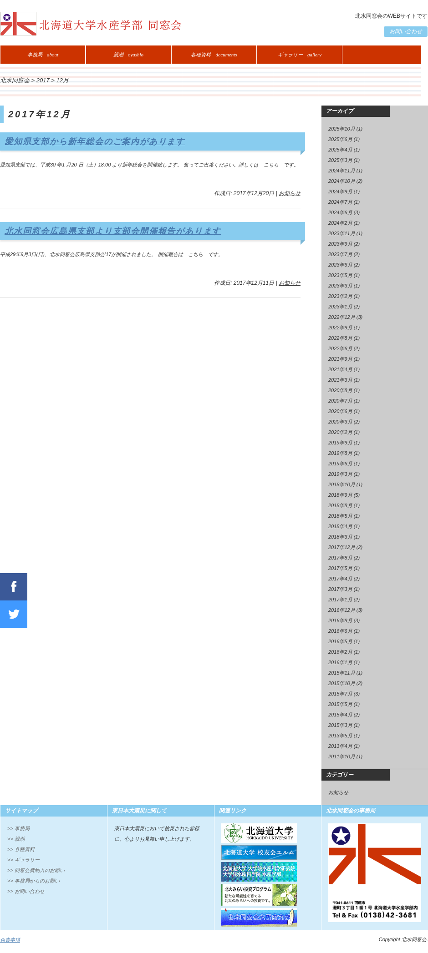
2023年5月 (340, 275)
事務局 (42, 54)
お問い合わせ (405, 31)
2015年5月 (340, 704)
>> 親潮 (16, 839)
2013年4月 (340, 746)
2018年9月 (340, 495)
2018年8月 (340, 505)
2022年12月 (341, 317)
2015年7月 (340, 693)
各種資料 (214, 54)
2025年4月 (340, 149)
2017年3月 (340, 589)
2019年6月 (340, 463)
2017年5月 (340, 568)
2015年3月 (340, 725)
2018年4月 (340, 526)
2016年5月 (340, 641)
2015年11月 (341, 673)
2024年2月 (340, 223)
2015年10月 (341, 683)
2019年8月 (340, 453)
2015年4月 (340, 714)
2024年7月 (340, 202)
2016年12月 (341, 610)
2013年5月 (340, 735)
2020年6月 (340, 411)
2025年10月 (341, 128)
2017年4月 (340, 578)
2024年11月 (341, 170)
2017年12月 (341, 547)
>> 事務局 (18, 828)
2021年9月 (340, 359)
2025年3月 (340, 160)
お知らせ (290, 193)
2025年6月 (340, 139)
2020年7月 (340, 400)
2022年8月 (340, 338)
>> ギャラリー (23, 859)
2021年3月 (340, 380)
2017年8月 (340, 557)
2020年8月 (340, 390)
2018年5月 (340, 516)
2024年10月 (341, 181)
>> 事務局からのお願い (33, 880)
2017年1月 (340, 599)
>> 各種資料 (21, 849)
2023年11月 (341, 233)
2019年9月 (340, 442)
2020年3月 (340, 421)
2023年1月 (340, 306)
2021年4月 (340, 369)
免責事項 (10, 940)
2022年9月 (340, 327)
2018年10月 (341, 484)
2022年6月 (340, 348)
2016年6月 (340, 631)
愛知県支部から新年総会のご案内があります (95, 141)
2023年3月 (340, 285)
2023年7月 (340, 254)
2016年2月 (340, 652)
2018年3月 (340, 537)
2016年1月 (340, 662)
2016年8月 (340, 620)
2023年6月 (340, 264)
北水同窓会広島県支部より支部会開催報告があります (113, 231)
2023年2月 (340, 296)
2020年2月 (340, 432)
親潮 (128, 54)
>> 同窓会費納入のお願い (36, 870)
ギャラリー (299, 54)
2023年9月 (340, 244)
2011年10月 (341, 756)
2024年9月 (340, 191)
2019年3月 (340, 474)
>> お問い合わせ (26, 891)
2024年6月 (340, 212)
